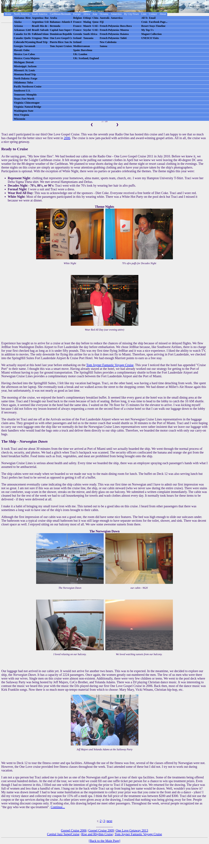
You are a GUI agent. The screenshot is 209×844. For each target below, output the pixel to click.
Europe (77, 14)
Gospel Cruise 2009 (101, 830)
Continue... (58, 807)
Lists (143, 14)
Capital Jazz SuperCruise (63, 834)
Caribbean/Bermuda (60, 14)
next (109, 821)
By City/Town (131, 14)
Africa (86, 14)
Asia (94, 14)
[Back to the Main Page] (104, 841)
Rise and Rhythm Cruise (97, 834)
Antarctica (116, 14)
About (162, 14)
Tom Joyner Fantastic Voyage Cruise (110, 365)
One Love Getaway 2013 (132, 830)
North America (21, 14)
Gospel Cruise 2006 (74, 830)
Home (8, 14)
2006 (67, 138)
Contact (153, 14)
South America (39, 14)
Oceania (104, 14)
